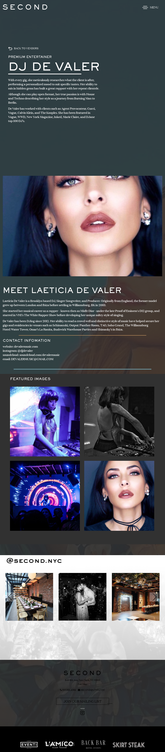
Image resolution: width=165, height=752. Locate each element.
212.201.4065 (68, 690)
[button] (10, 596)
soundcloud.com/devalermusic (39, 355)
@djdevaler (25, 350)
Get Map (82, 684)
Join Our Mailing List (83, 701)
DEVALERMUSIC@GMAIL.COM (32, 359)
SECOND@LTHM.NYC (91, 690)
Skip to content (15, 17)
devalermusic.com (26, 346)
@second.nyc (34, 561)
